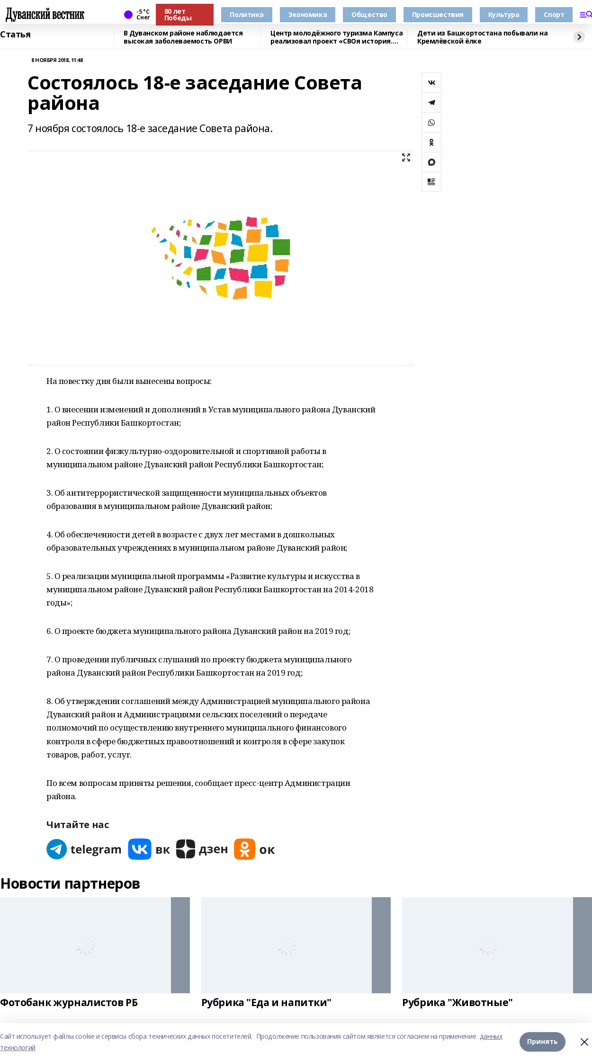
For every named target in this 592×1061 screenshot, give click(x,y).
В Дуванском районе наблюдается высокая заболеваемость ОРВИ (183, 37)
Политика (247, 14)
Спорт (554, 14)
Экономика (307, 14)
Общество (369, 14)
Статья (15, 34)
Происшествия (438, 14)
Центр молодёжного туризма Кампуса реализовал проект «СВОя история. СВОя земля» (336, 37)
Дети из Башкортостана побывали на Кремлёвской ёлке (482, 37)
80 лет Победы (177, 14)
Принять (542, 1041)
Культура (504, 14)
